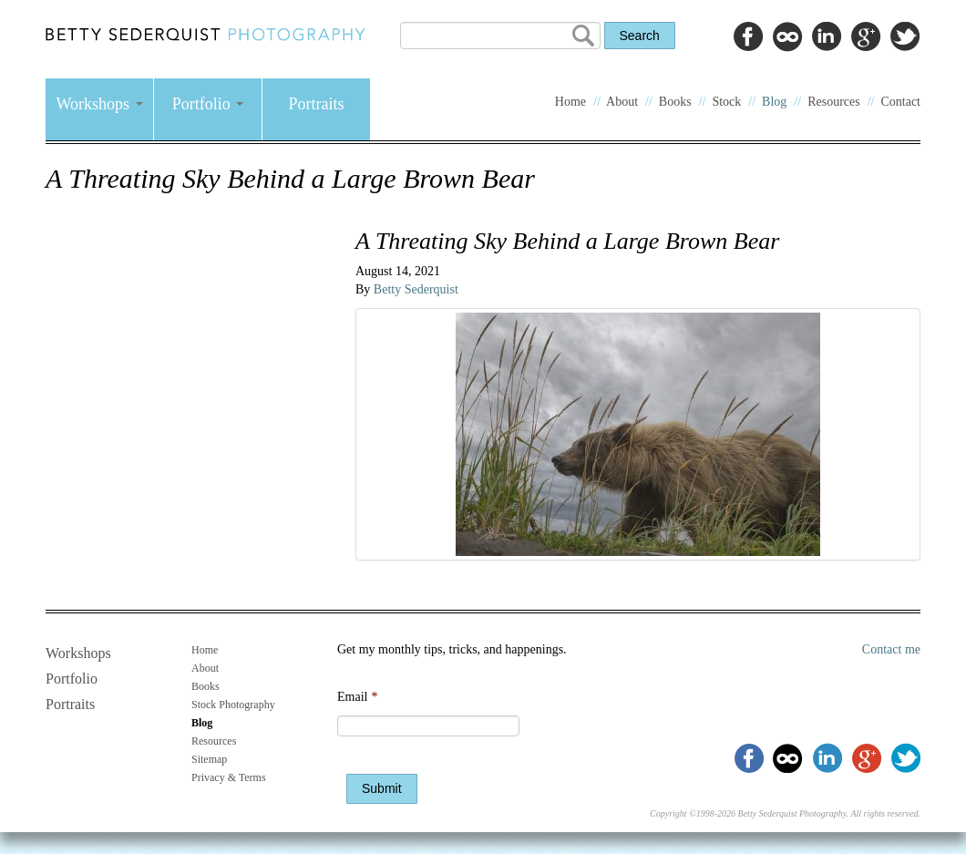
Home (570, 101)
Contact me (891, 649)
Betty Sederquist (416, 289)
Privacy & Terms (228, 777)
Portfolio (208, 104)
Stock (726, 101)
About (622, 101)
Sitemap (209, 759)
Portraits (316, 104)
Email (357, 697)
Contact (900, 101)
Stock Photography (233, 704)
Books (675, 101)
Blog (774, 101)
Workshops (99, 104)
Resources (833, 101)
